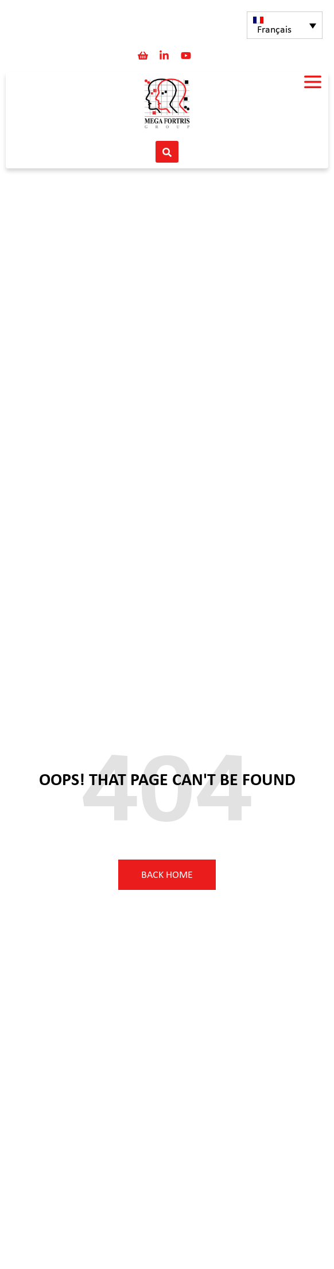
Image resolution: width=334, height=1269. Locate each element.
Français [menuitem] (274, 30)
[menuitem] (285, 25)
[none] (285, 25)
